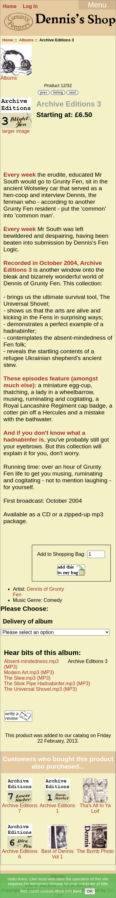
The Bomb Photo (95, 851)
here (77, 891)
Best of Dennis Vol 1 (57, 854)
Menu (97, 5)
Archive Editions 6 (19, 854)
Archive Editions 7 (19, 808)
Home (9, 6)
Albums (26, 40)
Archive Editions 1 (57, 808)
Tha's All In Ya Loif (95, 808)
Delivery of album (28, 621)
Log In (30, 6)
